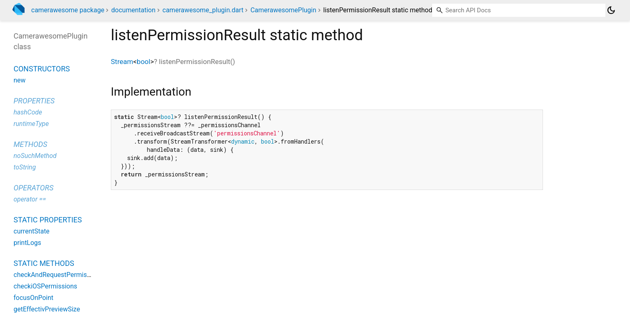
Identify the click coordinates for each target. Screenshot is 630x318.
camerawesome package (67, 10)
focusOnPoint (33, 298)
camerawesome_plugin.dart (203, 10)
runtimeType (31, 124)
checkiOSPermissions (45, 286)
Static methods (44, 263)
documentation (133, 10)
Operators (33, 187)
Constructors (42, 68)
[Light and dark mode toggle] (611, 10)
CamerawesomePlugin (283, 10)
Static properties (48, 219)
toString (25, 167)
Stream (122, 61)
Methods (30, 144)
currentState (32, 231)
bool (143, 61)
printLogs (27, 243)
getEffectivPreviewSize (47, 309)
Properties (34, 100)
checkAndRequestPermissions (58, 275)
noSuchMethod (35, 156)
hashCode (28, 112)
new (19, 80)
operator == (30, 199)
